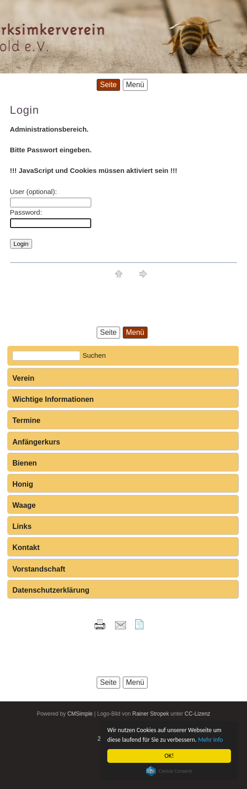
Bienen (24, 463)
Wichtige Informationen (53, 399)
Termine (26, 420)
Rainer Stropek (150, 714)
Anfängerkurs (36, 442)
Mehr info (210, 740)
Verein (23, 378)
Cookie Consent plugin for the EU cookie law (169, 771)
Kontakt (26, 547)
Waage (24, 505)
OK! (169, 756)
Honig (22, 484)
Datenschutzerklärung (50, 590)
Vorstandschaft (38, 569)
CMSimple (80, 714)
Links (22, 526)
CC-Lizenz (197, 714)
